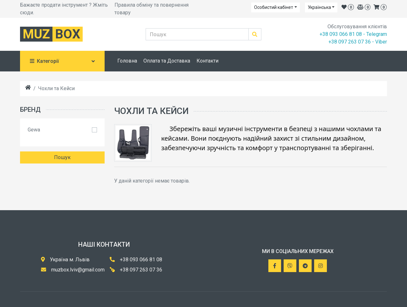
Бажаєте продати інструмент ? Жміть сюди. (64, 9)
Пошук (62, 157)
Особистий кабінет (273, 7)
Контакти (207, 61)
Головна (127, 61)
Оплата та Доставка (166, 61)
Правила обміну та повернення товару (151, 9)
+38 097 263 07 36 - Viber (357, 42)
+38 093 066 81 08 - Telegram (353, 34)
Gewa (34, 130)
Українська (319, 7)
